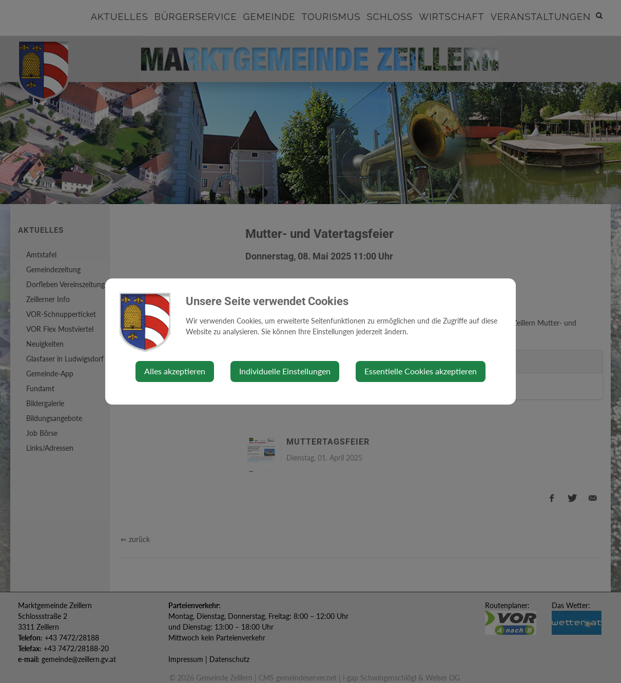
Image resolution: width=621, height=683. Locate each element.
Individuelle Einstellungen (285, 371)
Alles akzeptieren (174, 371)
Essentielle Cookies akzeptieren (420, 371)
